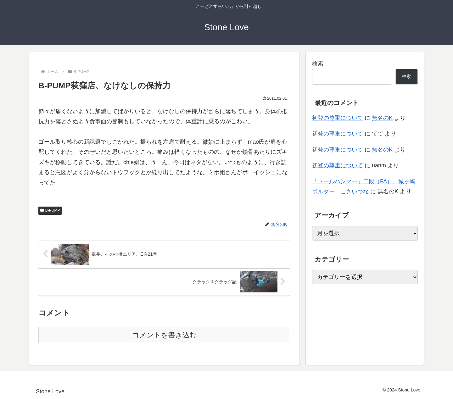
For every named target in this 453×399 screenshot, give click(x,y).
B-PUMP (50, 210)
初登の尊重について (337, 118)
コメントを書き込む (164, 335)
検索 (317, 63)
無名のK (382, 118)
